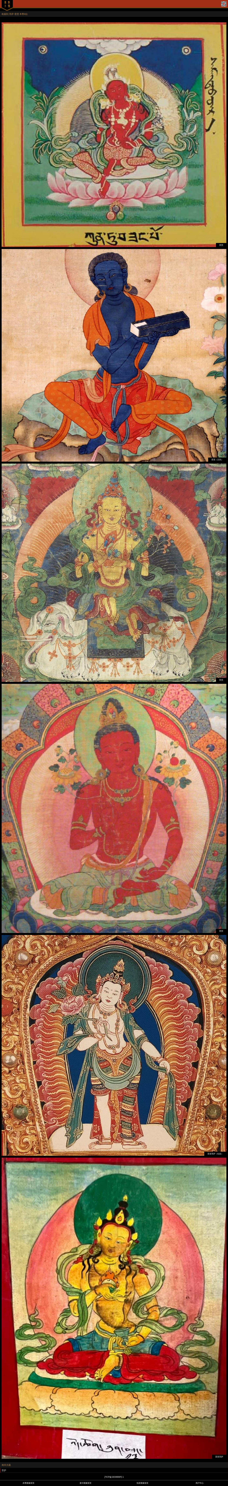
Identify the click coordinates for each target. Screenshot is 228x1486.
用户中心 (199, 1483)
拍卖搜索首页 (142, 1483)
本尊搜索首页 (28, 1483)
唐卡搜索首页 (85, 1483)
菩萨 (4, 1470)
